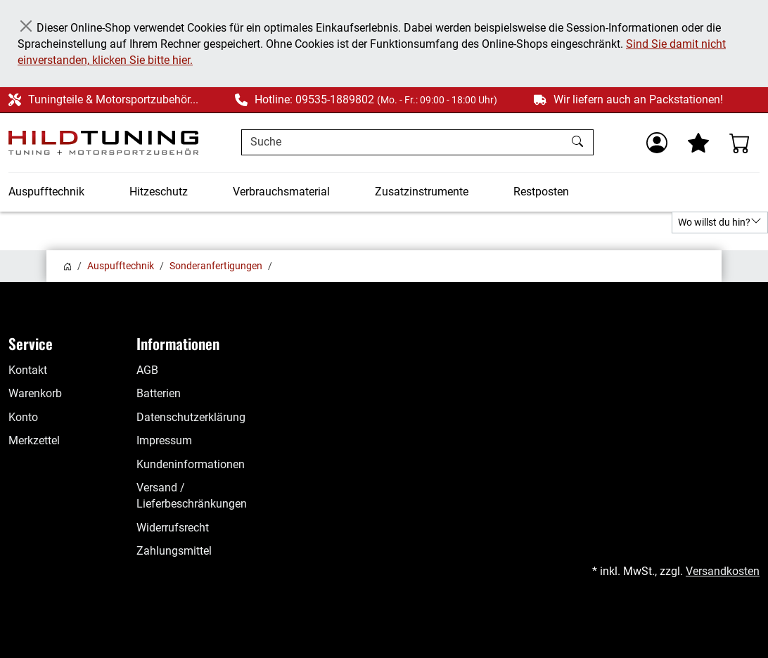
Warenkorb (35, 393)
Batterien (158, 393)
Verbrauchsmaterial (281, 192)
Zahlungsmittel (174, 551)
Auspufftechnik (46, 192)
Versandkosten (723, 571)
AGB (147, 370)
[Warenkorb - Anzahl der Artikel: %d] (740, 142)
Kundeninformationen (190, 464)
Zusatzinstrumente (421, 192)
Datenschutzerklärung (190, 417)
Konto (23, 417)
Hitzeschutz (158, 192)
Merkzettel (34, 440)
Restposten (541, 192)
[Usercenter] (657, 142)
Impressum (164, 440)
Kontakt (27, 370)
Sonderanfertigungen (215, 265)
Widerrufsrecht (172, 528)
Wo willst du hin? (720, 221)
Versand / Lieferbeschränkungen (191, 496)
